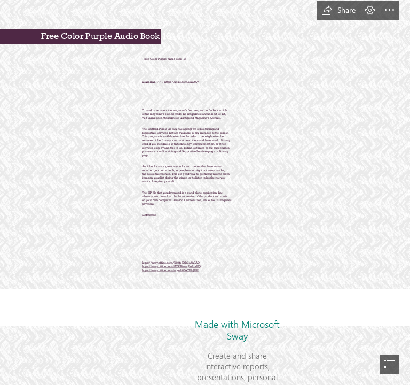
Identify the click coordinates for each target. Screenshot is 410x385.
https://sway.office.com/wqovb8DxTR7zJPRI (170, 269)
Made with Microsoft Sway (237, 330)
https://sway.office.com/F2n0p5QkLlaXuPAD (170, 262)
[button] (338, 10)
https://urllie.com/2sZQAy (181, 81)
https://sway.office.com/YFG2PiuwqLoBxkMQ (171, 265)
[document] (205, 192)
